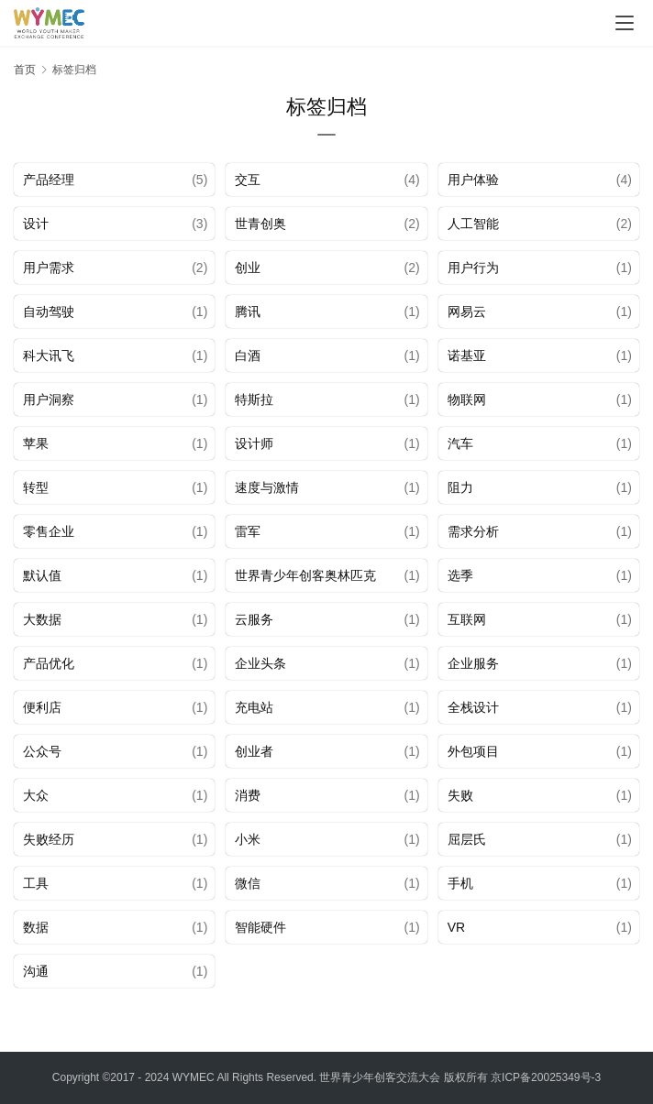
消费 (247, 795)
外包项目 (473, 751)
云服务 (254, 619)
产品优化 (48, 663)
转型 (36, 487)
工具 (36, 883)
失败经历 (48, 839)
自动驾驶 (48, 311)
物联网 (467, 399)
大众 (36, 795)
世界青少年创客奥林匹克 (305, 575)
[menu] (624, 22)
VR (456, 927)
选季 (460, 575)
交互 (247, 179)
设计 (36, 223)
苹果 (36, 443)
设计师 (254, 443)
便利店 (42, 707)
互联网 (467, 619)
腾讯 (247, 311)
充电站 (254, 707)
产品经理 (48, 179)
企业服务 (473, 663)
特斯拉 (254, 399)
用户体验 (473, 179)
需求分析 (473, 531)
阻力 (460, 487)
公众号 (42, 751)
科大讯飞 (48, 355)
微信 (247, 883)
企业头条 (260, 663)
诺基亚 (467, 355)
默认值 (42, 575)
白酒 (247, 355)
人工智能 (473, 223)
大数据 (42, 619)
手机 (460, 883)
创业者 (254, 751)
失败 (460, 795)
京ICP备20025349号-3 (546, 1077)
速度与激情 (267, 487)
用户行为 (473, 267)
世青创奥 (260, 223)
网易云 (467, 311)
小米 (247, 839)
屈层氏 (467, 839)
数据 (36, 927)
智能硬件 (260, 927)
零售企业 (48, 531)
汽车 (460, 443)
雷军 (247, 531)
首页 (25, 69)
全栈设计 (473, 707)
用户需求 (48, 267)
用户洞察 (48, 399)
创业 (247, 267)
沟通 (36, 971)
